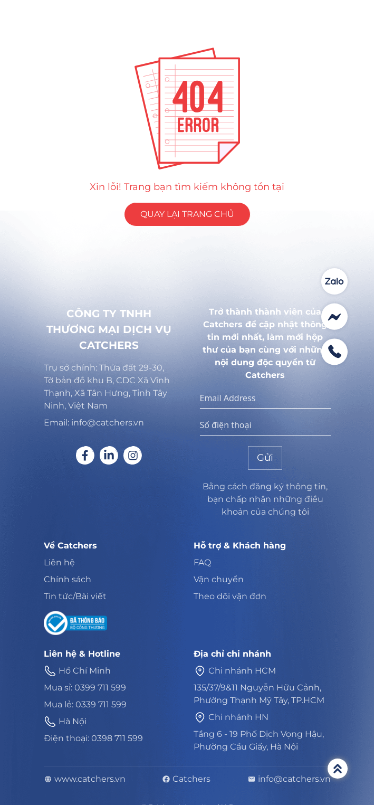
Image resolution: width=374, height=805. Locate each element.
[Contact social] (334, 281)
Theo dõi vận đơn (230, 596)
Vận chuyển (219, 579)
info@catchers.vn (289, 779)
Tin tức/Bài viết (75, 596)
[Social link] (85, 455)
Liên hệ (59, 562)
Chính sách (67, 579)
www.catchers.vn (85, 779)
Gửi (265, 457)
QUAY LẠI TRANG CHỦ (187, 214)
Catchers (186, 779)
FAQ (202, 562)
